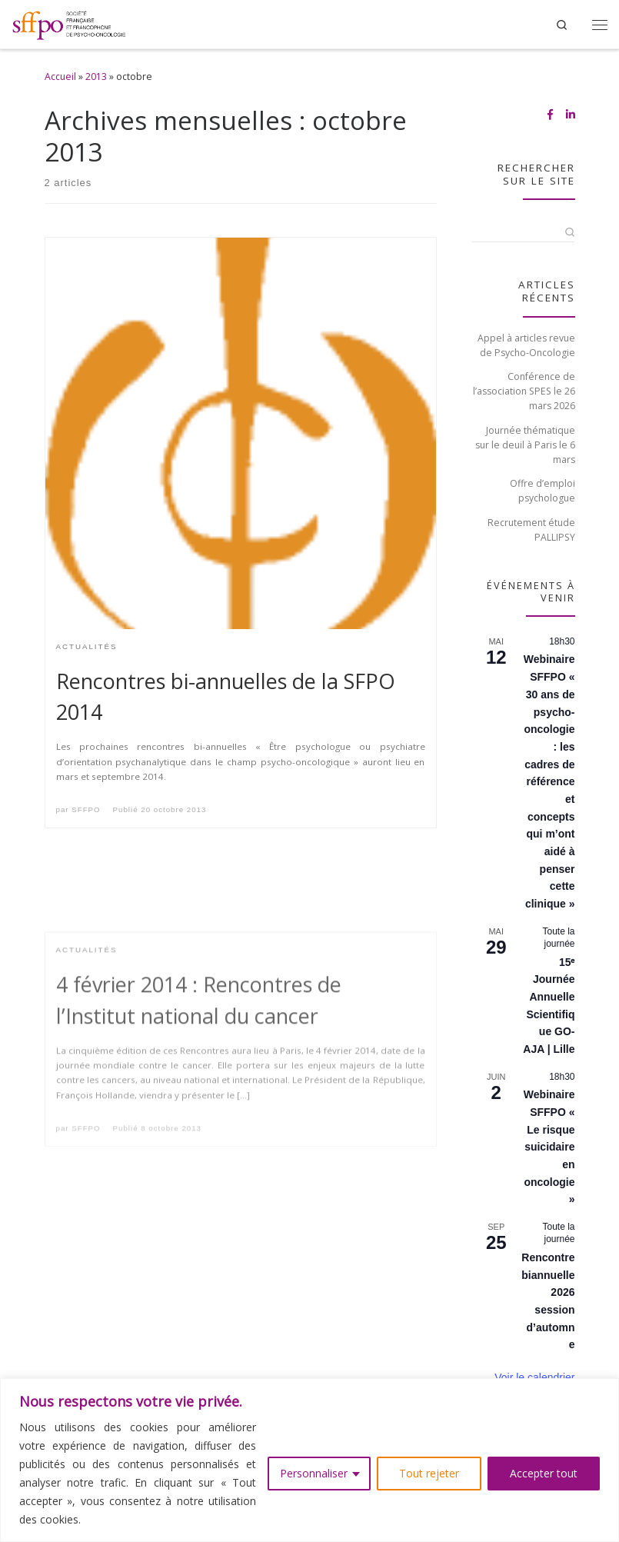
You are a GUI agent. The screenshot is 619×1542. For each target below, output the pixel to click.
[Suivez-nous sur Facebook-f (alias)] (550, 114)
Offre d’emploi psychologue (542, 491)
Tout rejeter (429, 1473)
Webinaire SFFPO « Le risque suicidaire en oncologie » (549, 1146)
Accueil (60, 76)
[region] (309, 1460)
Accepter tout (543, 1473)
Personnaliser (314, 1473)
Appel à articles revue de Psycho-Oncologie (526, 345)
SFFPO (86, 809)
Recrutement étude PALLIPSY (531, 530)
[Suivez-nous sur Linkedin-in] (570, 114)
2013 (96, 76)
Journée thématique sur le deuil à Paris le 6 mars (525, 445)
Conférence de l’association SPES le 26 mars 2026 (524, 391)
